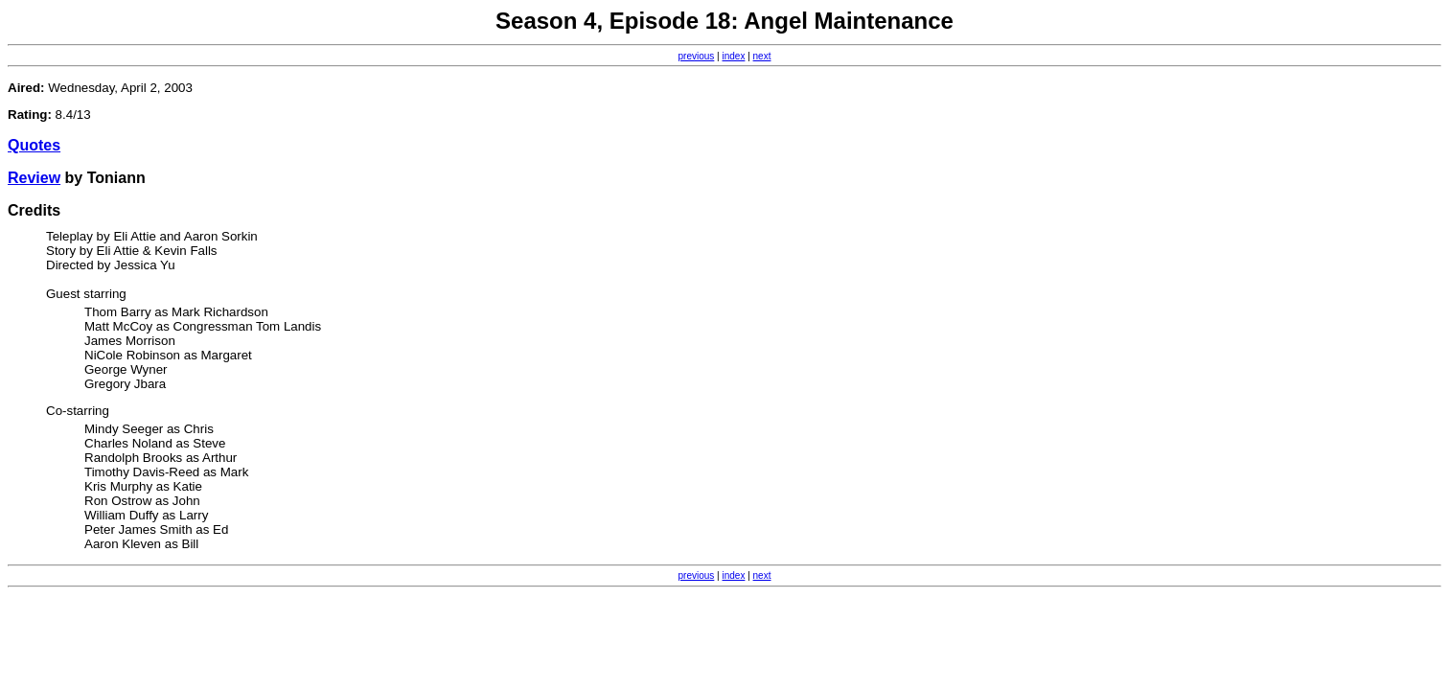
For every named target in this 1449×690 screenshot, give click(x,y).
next (762, 56)
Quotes (34, 145)
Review (34, 178)
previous (696, 56)
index (734, 56)
